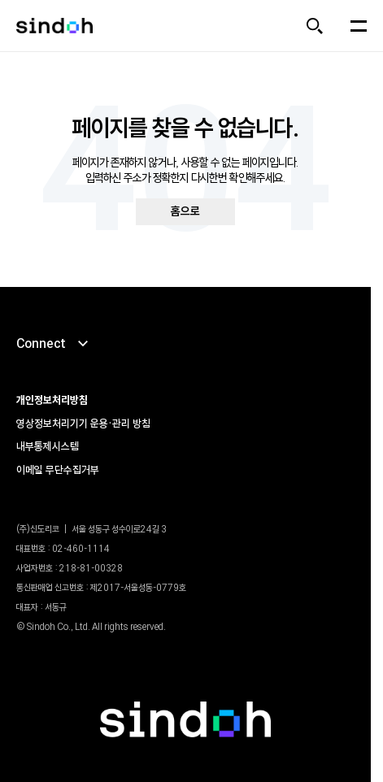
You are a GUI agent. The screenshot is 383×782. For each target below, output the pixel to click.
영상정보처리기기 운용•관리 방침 (83, 423)
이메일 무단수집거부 (57, 469)
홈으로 (185, 211)
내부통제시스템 (47, 446)
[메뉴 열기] (358, 26)
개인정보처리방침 (52, 399)
